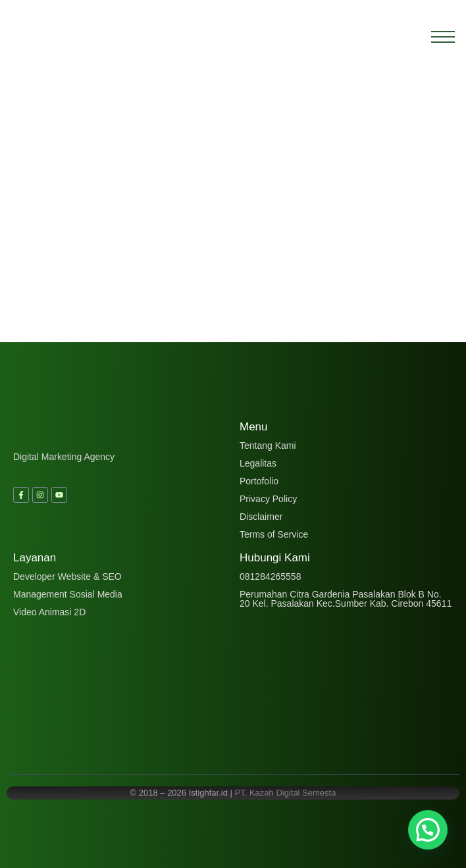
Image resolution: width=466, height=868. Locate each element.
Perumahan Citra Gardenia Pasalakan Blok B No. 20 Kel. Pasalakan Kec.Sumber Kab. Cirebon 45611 (346, 599)
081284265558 (270, 576)
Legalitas (258, 463)
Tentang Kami (268, 445)
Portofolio (259, 481)
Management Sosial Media (67, 594)
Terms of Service (274, 534)
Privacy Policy (268, 499)
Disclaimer (261, 516)
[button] (428, 830)
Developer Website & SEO (67, 576)
